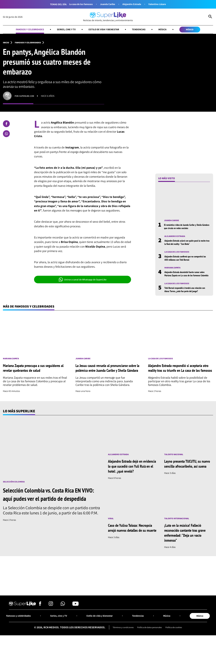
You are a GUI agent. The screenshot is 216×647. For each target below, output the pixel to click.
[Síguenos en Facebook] (40, 618)
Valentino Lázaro (161, 4)
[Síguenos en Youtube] (75, 618)
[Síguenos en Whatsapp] (63, 618)
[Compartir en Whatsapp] (6, 134)
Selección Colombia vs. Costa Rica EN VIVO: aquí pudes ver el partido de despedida (46, 510)
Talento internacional (178, 530)
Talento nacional (174, 466)
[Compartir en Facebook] (6, 124)
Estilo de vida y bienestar (104, 30)
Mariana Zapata (173, 269)
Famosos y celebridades (24, 30)
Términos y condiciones (120, 641)
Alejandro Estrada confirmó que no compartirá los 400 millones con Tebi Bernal (187, 259)
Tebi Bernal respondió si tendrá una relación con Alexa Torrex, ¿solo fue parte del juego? (186, 295)
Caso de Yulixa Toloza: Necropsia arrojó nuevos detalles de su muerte (132, 542)
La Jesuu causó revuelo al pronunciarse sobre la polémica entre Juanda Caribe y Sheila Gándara (104, 377)
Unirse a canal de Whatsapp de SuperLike (82, 280)
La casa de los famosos (78, 4)
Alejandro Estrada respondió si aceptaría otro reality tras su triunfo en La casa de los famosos (179, 377)
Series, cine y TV (63, 30)
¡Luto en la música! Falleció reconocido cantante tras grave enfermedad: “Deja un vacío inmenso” (186, 545)
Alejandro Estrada (133, 4)
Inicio (6, 43)
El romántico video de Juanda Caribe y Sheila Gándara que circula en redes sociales (186, 227)
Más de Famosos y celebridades (32, 312)
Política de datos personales (150, 641)
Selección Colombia (14, 493)
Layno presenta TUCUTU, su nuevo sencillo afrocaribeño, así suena (187, 478)
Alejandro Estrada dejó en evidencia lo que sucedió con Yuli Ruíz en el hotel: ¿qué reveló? (132, 478)
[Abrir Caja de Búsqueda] (210, 17)
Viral (111, 530)
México (196, 29)
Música (167, 30)
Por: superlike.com (26, 96)
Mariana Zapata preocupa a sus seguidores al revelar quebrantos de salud (34, 376)
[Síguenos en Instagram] (51, 618)
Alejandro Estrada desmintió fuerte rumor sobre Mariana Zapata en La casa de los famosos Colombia (185, 277)
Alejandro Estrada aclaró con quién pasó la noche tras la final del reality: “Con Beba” (185, 243)
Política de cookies (177, 641)
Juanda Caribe (106, 4)
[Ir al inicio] (108, 17)
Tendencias (142, 30)
